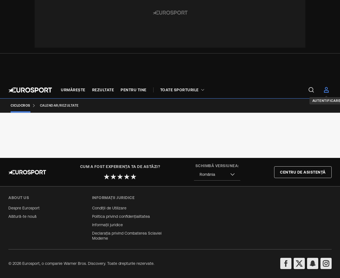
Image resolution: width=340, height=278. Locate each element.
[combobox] (217, 175)
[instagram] (326, 263)
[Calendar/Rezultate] (59, 106)
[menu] (311, 89)
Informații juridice (107, 225)
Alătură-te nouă (22, 216)
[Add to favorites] (127, 130)
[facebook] (285, 263)
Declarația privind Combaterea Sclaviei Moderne (127, 235)
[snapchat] (312, 263)
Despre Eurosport (24, 208)
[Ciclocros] (23, 106)
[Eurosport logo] (30, 90)
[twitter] (299, 263)
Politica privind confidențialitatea (121, 216)
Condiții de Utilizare (109, 208)
